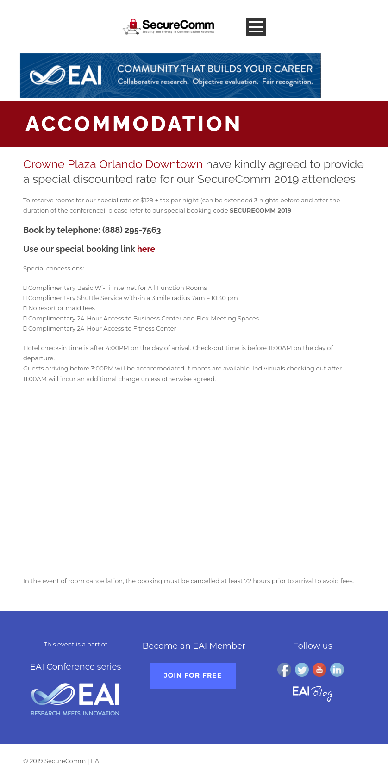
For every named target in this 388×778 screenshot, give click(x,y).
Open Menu (256, 27)
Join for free (193, 675)
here (146, 249)
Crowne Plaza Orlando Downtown (113, 164)
